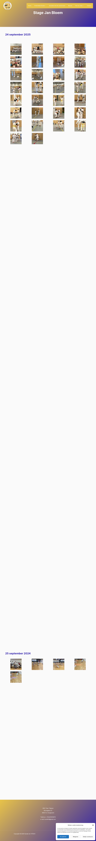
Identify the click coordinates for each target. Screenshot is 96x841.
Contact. (90, 5)
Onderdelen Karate (47, 5)
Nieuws (74, 5)
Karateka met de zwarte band (62, 5)
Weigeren (75, 836)
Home (38, 5)
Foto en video (81, 5)
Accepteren (63, 836)
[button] (93, 825)
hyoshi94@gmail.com (50, 819)
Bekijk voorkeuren (88, 836)
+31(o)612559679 (51, 817)
